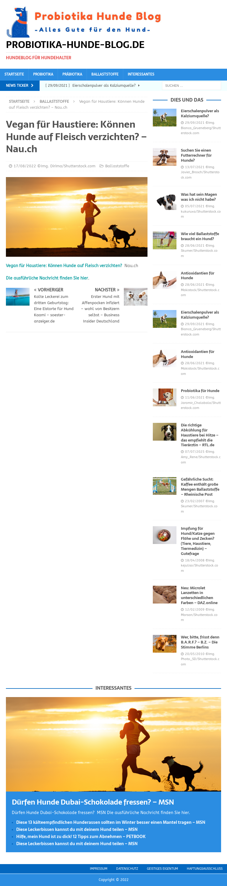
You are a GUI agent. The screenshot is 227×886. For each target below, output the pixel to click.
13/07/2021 (195, 167)
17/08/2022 (25, 166)
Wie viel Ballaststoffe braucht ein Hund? (200, 236)
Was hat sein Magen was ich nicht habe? (199, 197)
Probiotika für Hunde (200, 391)
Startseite (14, 74)
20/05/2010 (195, 654)
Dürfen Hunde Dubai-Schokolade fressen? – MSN (93, 802)
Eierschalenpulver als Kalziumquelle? (200, 113)
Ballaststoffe (105, 74)
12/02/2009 (195, 609)
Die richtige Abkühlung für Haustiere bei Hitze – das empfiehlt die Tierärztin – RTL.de (199, 435)
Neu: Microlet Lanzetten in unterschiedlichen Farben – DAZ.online (199, 595)
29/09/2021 (195, 123)
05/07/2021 (195, 206)
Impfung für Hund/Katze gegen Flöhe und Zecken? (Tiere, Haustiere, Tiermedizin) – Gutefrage (198, 540)
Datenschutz (127, 869)
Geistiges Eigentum (162, 869)
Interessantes (141, 74)
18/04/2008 (195, 560)
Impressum (98, 869)
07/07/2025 (195, 452)
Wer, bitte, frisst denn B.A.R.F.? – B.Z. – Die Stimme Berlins (200, 642)
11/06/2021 (195, 397)
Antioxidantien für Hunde (197, 275)
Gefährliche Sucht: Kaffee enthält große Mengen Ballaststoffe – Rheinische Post (200, 486)
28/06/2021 (195, 246)
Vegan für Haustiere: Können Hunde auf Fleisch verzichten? (64, 265)
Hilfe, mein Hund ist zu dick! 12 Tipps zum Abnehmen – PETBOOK (81, 836)
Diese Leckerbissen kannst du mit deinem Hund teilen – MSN (77, 829)
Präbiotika (72, 74)
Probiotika (43, 74)
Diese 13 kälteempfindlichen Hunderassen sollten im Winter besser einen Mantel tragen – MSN (110, 822)
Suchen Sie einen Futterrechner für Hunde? (196, 155)
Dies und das (187, 100)
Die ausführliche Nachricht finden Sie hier (47, 278)
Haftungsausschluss (205, 869)
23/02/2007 (195, 501)
